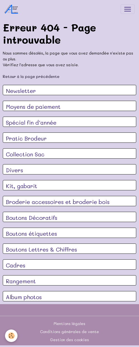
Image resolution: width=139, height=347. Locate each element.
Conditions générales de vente (69, 331)
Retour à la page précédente (31, 76)
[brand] (12, 9)
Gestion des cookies (69, 339)
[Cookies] (11, 335)
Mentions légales (69, 323)
